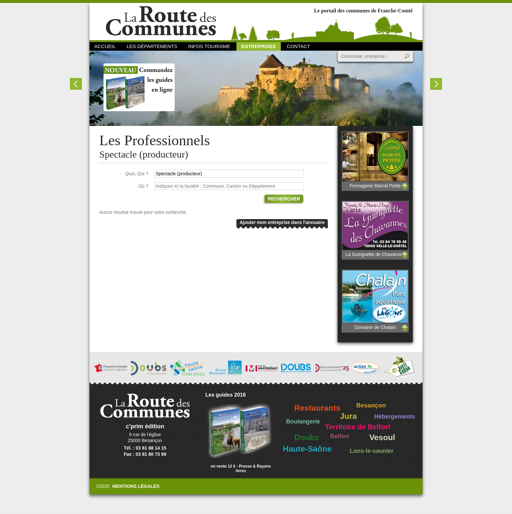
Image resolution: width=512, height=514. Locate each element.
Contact (298, 46)
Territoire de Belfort (357, 427)
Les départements (152, 46)
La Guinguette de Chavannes (375, 229)
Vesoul (382, 437)
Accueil (105, 46)
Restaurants (317, 407)
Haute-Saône (307, 448)
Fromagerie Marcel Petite (375, 159)
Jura (348, 416)
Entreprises (258, 46)
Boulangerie (303, 421)
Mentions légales (135, 486)
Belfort (339, 436)
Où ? (143, 186)
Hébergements (394, 416)
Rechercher (284, 198)
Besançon (371, 405)
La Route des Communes (161, 21)
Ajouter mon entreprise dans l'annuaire (282, 222)
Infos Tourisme (209, 46)
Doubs (306, 437)
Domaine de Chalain (375, 299)
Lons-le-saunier (371, 451)
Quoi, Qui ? (136, 173)
